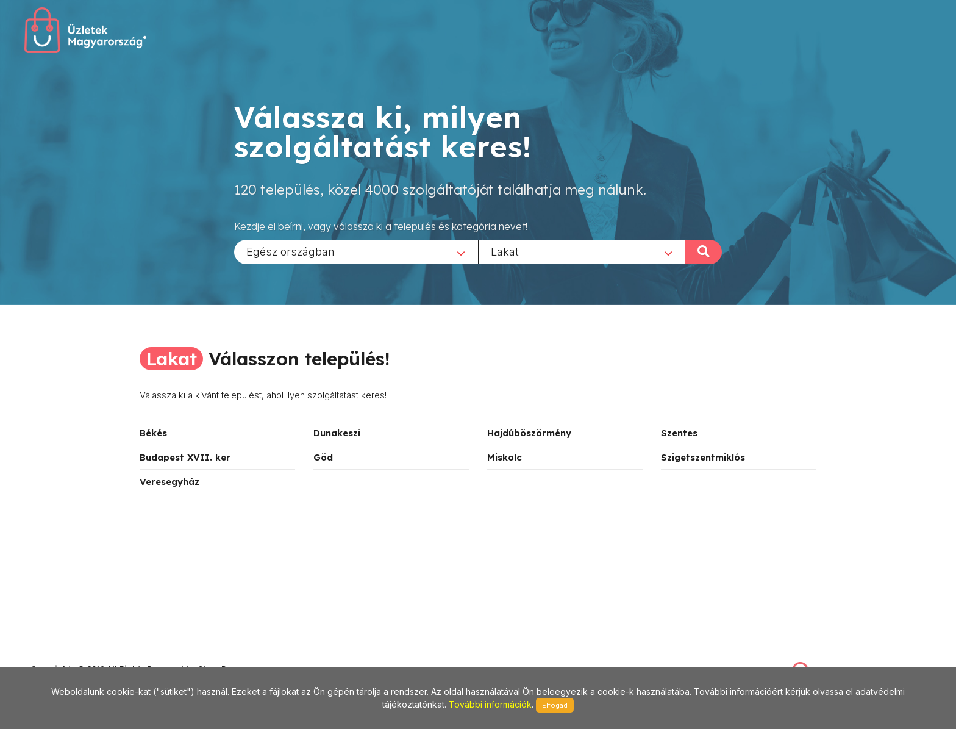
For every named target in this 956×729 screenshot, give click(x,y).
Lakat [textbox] (505, 251)
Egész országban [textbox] (290, 251)
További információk (490, 704)
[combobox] (356, 251)
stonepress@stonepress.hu (79, 655)
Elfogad (555, 705)
